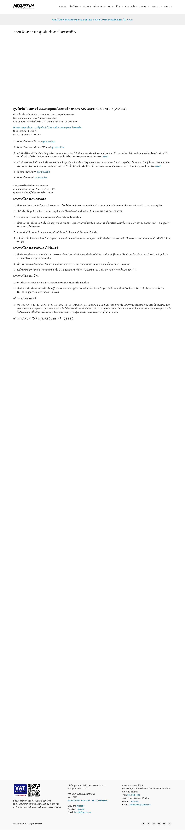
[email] (103, 833)
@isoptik (80, 806)
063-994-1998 (101, 800)
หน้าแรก (62, 6)
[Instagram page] (154, 823)
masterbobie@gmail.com (140, 804)
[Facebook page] (143, 823)
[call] (73, 833)
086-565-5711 (74, 800)
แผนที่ (105, 156)
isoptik (81, 809)
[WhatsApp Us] (169, 823)
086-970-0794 (87, 800)
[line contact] (83, 833)
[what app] (93, 833)
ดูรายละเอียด (48, 141)
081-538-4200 (133, 795)
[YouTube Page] (164, 823)
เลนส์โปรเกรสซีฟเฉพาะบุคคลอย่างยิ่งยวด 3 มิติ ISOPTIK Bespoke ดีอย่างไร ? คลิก (92, 20)
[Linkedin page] (159, 823)
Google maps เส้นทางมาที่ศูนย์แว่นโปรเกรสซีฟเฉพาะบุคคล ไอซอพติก (47, 127)
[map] (114, 833)
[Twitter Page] (148, 823)
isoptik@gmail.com (82, 812)
